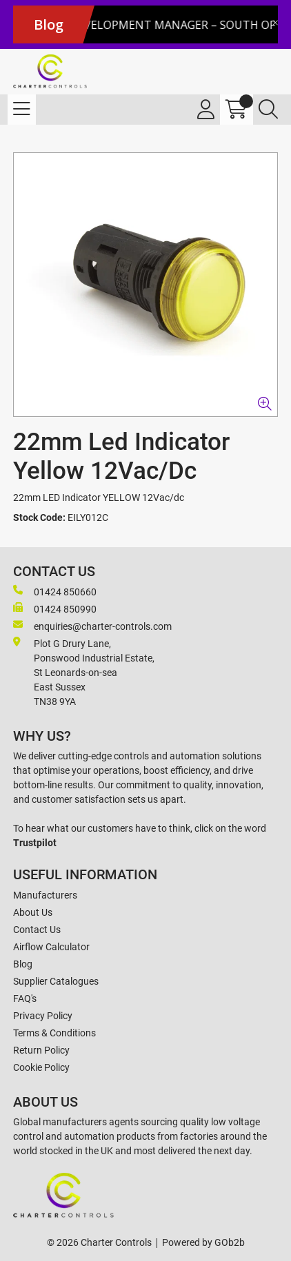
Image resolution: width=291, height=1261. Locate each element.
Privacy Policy (42, 1015)
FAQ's (25, 998)
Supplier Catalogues (56, 981)
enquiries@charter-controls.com (92, 625)
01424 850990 (55, 608)
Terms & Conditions (54, 1032)
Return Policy (41, 1050)
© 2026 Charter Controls (99, 1242)
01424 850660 (55, 591)
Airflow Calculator (51, 946)
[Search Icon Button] (268, 109)
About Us (32, 912)
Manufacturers (45, 895)
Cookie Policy (41, 1067)
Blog (22, 964)
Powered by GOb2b (203, 1242)
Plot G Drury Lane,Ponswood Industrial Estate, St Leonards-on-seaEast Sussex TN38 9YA (83, 672)
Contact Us (37, 929)
